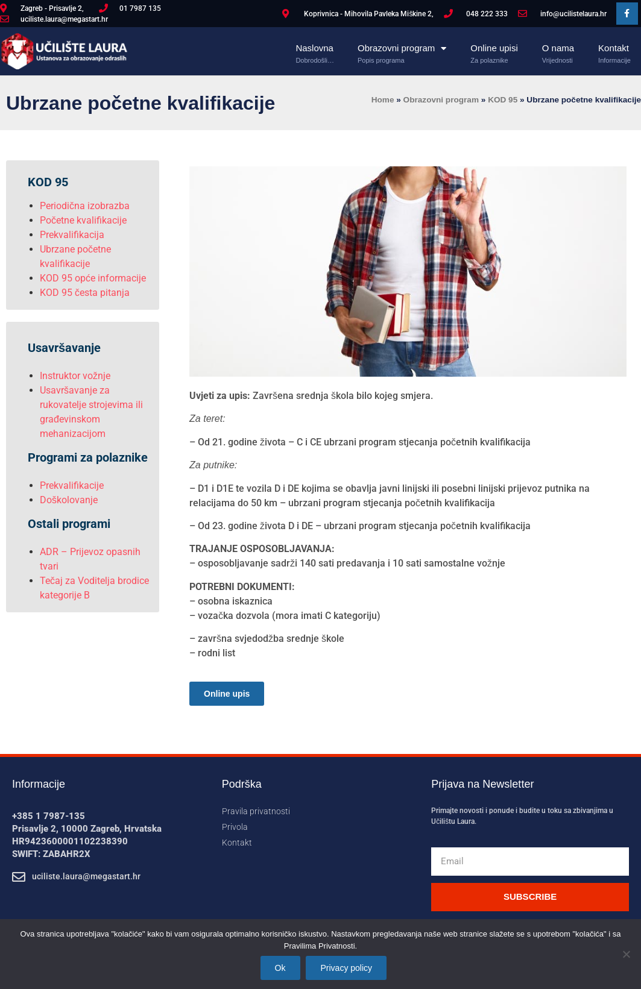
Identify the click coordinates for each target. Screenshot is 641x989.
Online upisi (493, 48)
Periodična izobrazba (85, 206)
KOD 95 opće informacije (93, 278)
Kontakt (614, 48)
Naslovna (314, 48)
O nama (558, 48)
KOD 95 (502, 99)
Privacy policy (347, 968)
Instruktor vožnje (75, 375)
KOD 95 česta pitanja (85, 292)
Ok (280, 968)
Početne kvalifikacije (83, 220)
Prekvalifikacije (72, 485)
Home (382, 99)
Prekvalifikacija (72, 234)
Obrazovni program (402, 48)
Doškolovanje (69, 500)
